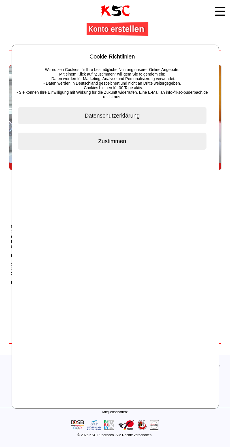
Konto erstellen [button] (117, 29)
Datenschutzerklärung (112, 115)
